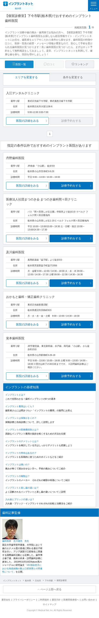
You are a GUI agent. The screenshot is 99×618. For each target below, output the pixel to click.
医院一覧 (20, 64)
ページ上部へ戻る (50, 589)
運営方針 (56, 599)
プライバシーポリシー (24, 599)
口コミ (51, 64)
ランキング (81, 64)
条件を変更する (73, 77)
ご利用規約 (43, 599)
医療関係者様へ (71, 599)
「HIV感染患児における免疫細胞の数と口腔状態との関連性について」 (22, 568)
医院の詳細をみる (27, 120)
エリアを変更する (26, 77)
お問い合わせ (88, 599)
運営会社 (5, 599)
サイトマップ (49, 604)
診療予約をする (71, 185)
